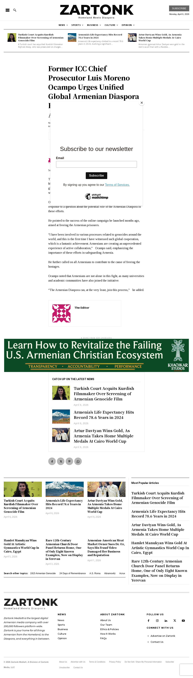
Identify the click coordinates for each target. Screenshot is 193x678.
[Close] (142, 103)
